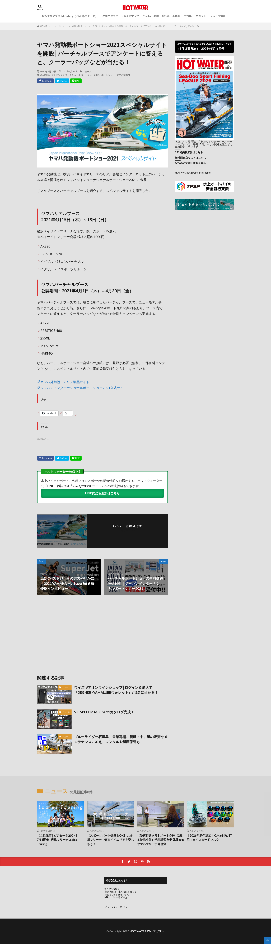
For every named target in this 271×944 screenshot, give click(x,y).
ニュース (56, 26)
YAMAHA (45, 75)
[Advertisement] (69, 632)
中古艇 (188, 15)
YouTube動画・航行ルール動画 (161, 15)
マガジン (201, 15)
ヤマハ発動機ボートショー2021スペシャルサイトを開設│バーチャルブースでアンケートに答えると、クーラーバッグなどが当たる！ (133, 26)
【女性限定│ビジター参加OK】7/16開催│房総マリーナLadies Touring (57, 840)
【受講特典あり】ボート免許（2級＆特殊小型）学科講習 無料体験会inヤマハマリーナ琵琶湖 (160, 840)
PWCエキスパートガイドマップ (120, 15)
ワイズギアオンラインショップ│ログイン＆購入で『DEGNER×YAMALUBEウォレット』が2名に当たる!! (115, 690)
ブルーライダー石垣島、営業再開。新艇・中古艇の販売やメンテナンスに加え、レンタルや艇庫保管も (120, 739)
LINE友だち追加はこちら (102, 493)
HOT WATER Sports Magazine (193, 172)
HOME (43, 26)
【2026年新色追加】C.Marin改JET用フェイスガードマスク (209, 838)
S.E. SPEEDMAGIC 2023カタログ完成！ (104, 712)
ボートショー (108, 75)
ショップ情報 (218, 15)
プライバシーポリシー (117, 906)
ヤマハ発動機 (123, 75)
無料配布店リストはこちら (190, 157)
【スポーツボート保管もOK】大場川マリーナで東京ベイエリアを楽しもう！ (110, 840)
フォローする (128, 531)
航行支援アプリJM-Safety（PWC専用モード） (70, 15)
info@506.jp (120, 897)
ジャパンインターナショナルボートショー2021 (75, 75)
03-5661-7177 (120, 894)
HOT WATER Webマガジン (147, 931)
